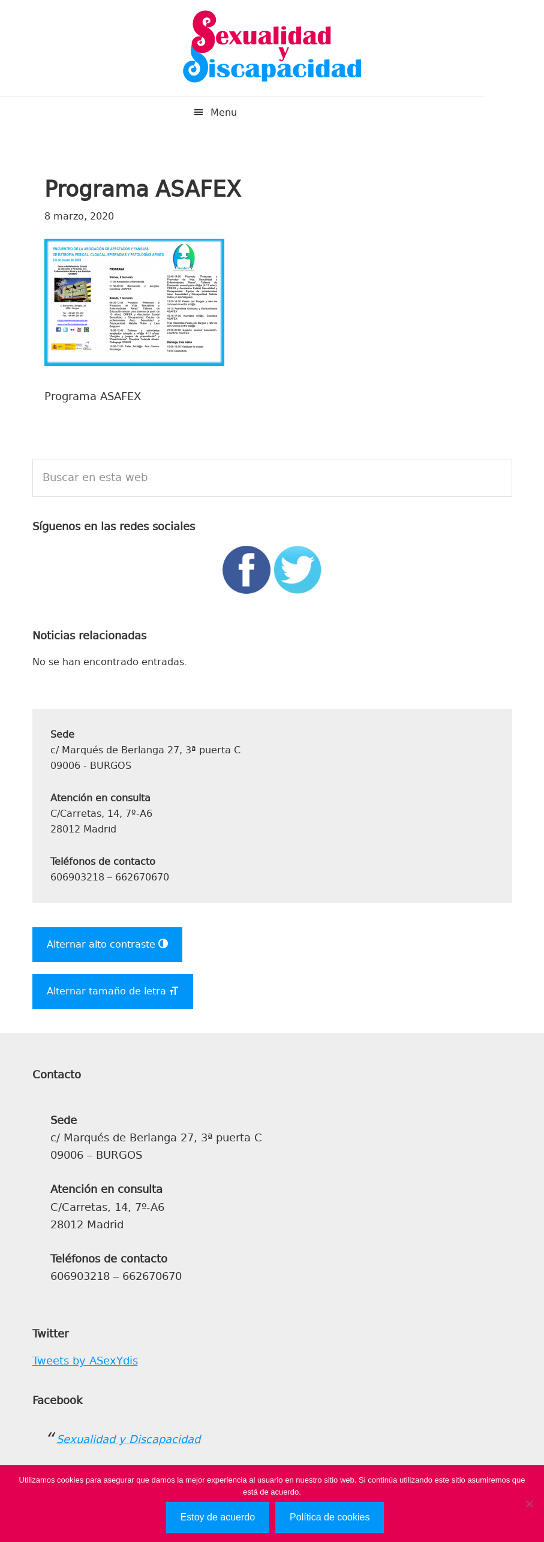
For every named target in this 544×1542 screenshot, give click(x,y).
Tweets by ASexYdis (85, 1360)
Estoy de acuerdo (218, 1517)
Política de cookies (329, 1517)
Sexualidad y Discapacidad (272, 48)
